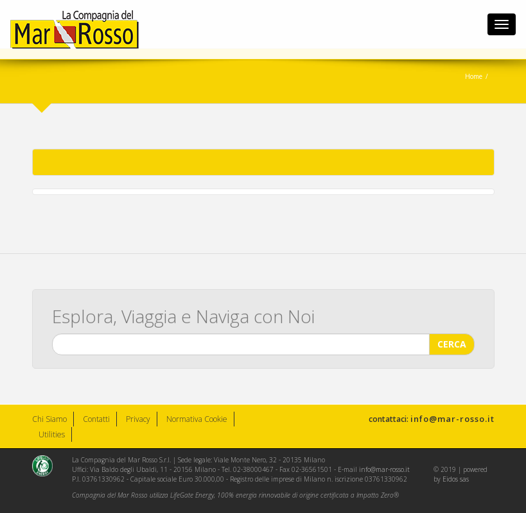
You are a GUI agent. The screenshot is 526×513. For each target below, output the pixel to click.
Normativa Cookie (196, 419)
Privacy (138, 419)
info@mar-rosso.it (452, 419)
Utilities (52, 434)
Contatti (96, 419)
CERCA (451, 343)
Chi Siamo (49, 419)
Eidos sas (456, 479)
